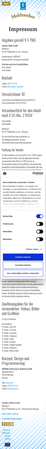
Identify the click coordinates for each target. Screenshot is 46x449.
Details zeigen (32, 249)
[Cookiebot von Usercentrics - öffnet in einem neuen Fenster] (32, 173)
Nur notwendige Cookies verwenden (23, 273)
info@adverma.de (12, 388)
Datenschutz (6, 432)
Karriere (7, 438)
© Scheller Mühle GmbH (12, 419)
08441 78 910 (12, 83)
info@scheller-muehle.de (15, 86)
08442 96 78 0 (12, 385)
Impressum (6, 429)
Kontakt (7, 435)
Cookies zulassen (23, 257)
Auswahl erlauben (23, 265)
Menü (6, 3)
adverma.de (9, 382)
